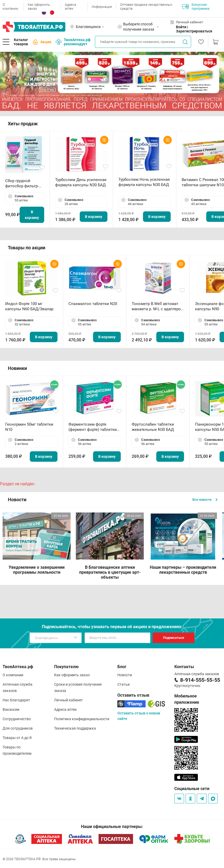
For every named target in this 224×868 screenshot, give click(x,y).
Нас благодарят (16, 700)
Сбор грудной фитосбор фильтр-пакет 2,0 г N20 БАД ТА (23, 183)
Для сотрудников (18, 728)
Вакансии (11, 709)
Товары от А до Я (17, 738)
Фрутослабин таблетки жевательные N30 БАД (153, 427)
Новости (124, 675)
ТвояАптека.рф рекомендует (73, 42)
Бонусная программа (195, 6)
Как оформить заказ (39, 6)
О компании (10, 6)
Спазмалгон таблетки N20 (92, 303)
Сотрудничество (17, 719)
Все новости (204, 499)
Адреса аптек (70, 6)
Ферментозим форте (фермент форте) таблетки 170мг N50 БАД (92, 427)
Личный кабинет (68, 700)
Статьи (123, 684)
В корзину (32, 215)
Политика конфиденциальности (81, 719)
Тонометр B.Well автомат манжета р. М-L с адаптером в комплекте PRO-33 (158, 306)
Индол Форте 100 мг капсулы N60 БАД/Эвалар (29, 306)
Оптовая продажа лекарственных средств (146, 6)
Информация (102, 7)
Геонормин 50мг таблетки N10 (29, 427)
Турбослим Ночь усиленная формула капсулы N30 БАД (144, 182)
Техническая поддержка (75, 728)
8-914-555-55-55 (200, 680)
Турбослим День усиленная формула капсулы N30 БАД (80, 182)
